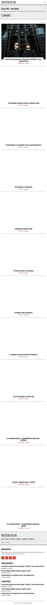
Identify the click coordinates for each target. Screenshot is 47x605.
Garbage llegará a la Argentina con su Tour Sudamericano (23, 145)
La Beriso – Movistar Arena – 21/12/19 (23, 482)
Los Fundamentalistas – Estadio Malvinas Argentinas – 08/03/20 (24, 439)
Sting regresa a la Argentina (23, 187)
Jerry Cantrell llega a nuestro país (23, 396)
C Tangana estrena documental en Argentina (23, 355)
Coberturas (21, 442)
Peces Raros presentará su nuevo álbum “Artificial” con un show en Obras (23, 60)
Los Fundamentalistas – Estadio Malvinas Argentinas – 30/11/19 (24, 525)
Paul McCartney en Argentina (23, 313)
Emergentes (21, 63)
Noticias (21, 105)
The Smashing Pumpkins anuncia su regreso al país (23, 103)
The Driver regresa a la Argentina (23, 271)
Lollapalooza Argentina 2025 (23, 229)
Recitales (27, 63)
